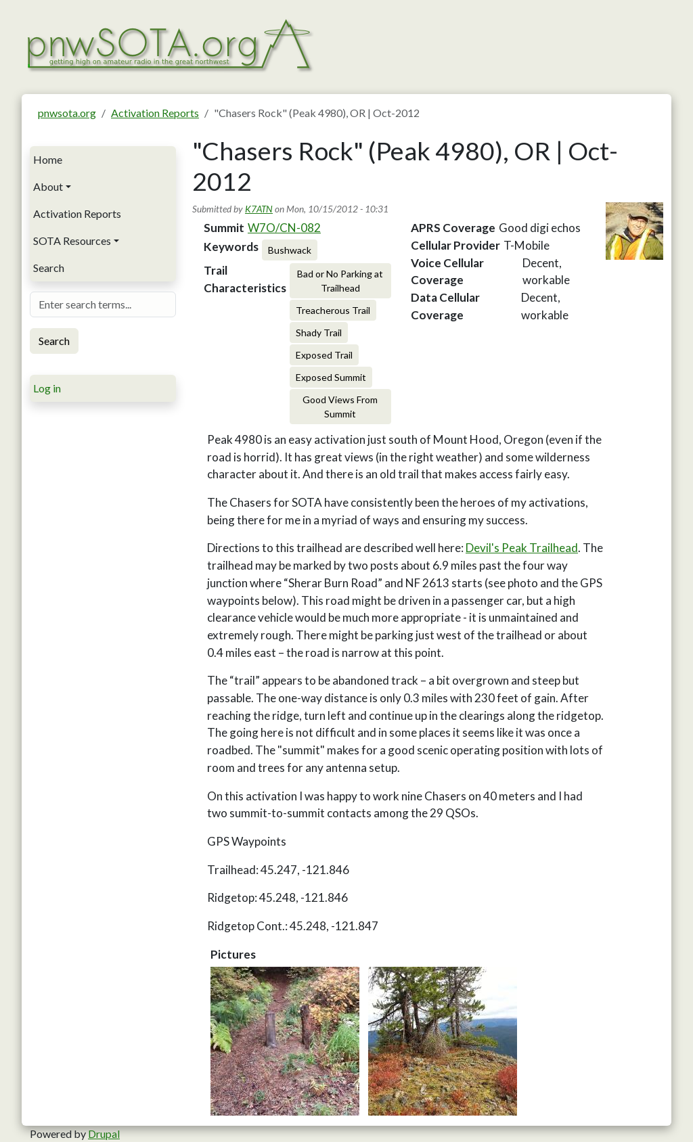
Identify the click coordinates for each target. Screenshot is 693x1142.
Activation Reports (155, 112)
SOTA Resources (72, 240)
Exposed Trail (324, 355)
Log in (47, 388)
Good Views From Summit (340, 406)
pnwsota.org (67, 112)
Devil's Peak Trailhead (522, 548)
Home (47, 159)
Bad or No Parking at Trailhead (340, 281)
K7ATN (259, 208)
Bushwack (289, 250)
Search (48, 267)
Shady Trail (319, 332)
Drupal (104, 1133)
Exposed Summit (331, 377)
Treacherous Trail (333, 310)
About (48, 186)
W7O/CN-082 (284, 228)
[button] (284, 1041)
